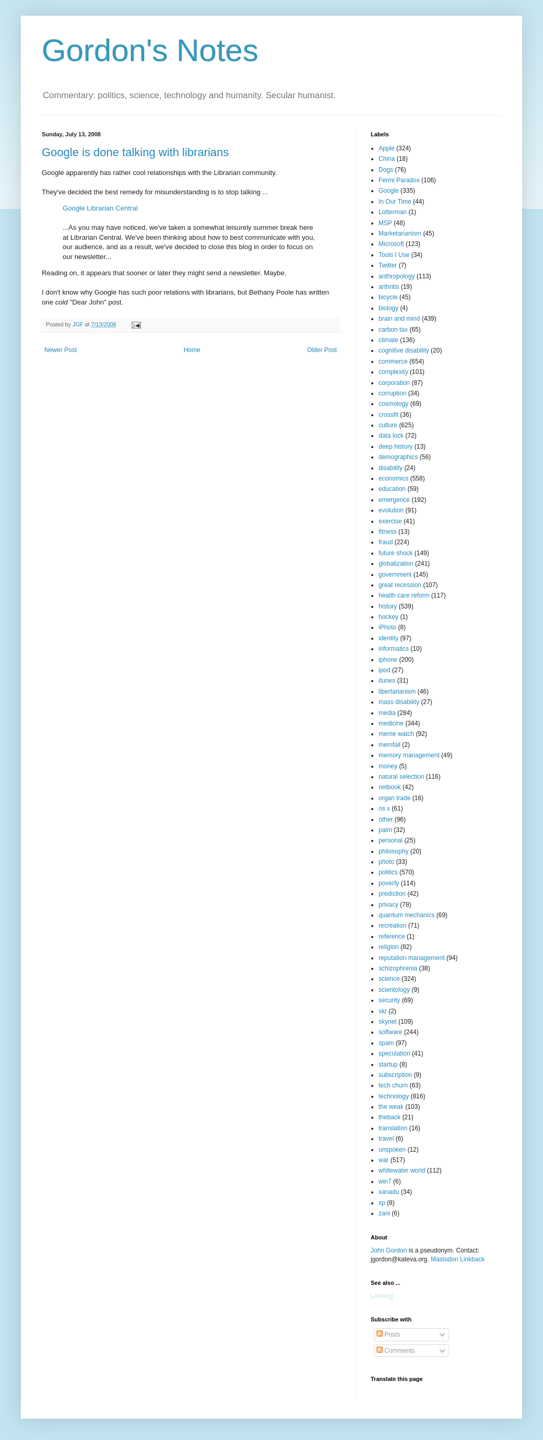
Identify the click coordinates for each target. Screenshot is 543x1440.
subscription (395, 1075)
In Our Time (395, 201)
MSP (385, 223)
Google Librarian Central (100, 208)
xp (382, 1203)
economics (393, 478)
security (389, 1000)
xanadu (389, 1192)
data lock (391, 435)
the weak (391, 1106)
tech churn (393, 1085)
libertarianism (397, 691)
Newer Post (60, 350)
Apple (387, 148)
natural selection (401, 776)
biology (388, 308)
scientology (394, 989)
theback (389, 1117)
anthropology (397, 276)
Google (389, 190)
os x (384, 808)
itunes (387, 680)
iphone (388, 659)
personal (391, 840)
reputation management (412, 958)
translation (393, 1128)
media (387, 713)
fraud (386, 542)
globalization (396, 563)
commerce (393, 361)
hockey (388, 617)
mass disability (399, 702)
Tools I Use (394, 255)
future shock (395, 553)
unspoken (392, 1149)
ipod (385, 670)
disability (391, 468)
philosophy (393, 851)
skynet (388, 1021)
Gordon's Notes (150, 50)
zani (384, 1213)
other (386, 819)
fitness (388, 531)
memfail (389, 744)
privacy (388, 904)
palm (385, 830)
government (395, 574)
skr (383, 1011)
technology (394, 1096)
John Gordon (389, 1250)
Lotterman (393, 212)
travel (386, 1138)
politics (388, 872)
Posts (388, 1334)
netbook (390, 787)
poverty (389, 883)
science (389, 978)
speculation (394, 1053)
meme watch (396, 733)
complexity (393, 372)
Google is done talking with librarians (135, 152)
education (392, 489)
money (388, 766)
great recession (400, 585)
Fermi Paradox (399, 180)
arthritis (389, 286)
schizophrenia (398, 968)
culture (388, 425)
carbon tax (393, 329)
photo (386, 861)
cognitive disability (404, 350)
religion (389, 947)
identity (388, 638)
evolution (391, 510)
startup (388, 1064)
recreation (392, 925)
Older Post (322, 350)
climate (388, 340)
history (388, 606)
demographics (398, 457)
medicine (391, 723)
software (390, 1032)
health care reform (404, 595)
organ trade (394, 798)
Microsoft (391, 244)
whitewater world (402, 1170)
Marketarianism (400, 233)
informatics (394, 648)
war (383, 1160)
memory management (409, 755)
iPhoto (387, 627)
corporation (394, 383)
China (387, 158)
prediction (392, 893)
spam (386, 1043)
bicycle (388, 297)
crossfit (388, 414)
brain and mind (399, 318)
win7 (385, 1181)
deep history (395, 446)
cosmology (393, 403)
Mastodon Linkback (458, 1259)
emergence (394, 500)
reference (392, 936)
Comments (395, 1350)
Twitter (388, 265)
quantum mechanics (406, 915)
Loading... (384, 1295)
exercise (390, 521)
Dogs (386, 169)
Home (192, 350)
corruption (392, 393)
